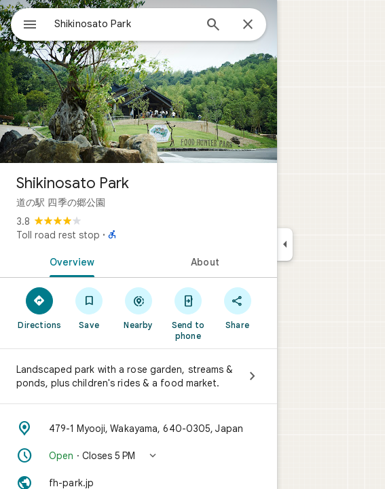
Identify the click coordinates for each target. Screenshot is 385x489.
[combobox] (124, 24)
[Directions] (40, 308)
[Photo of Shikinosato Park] (138, 81)
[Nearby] (139, 308)
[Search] (213, 25)
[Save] (89, 308)
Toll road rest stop (58, 235)
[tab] (69, 260)
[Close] (248, 25)
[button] (138, 455)
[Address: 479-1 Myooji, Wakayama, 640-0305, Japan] (138, 428)
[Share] (237, 308)
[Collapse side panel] (285, 244)
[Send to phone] (188, 313)
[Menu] (30, 25)
